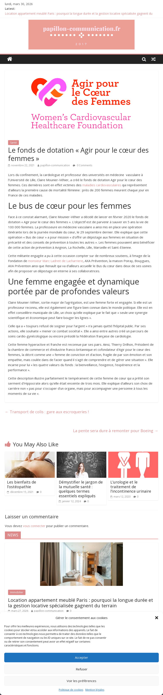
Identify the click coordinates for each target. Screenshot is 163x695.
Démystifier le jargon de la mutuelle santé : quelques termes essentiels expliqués (81, 488)
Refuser (81, 669)
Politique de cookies (71, 690)
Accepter (81, 657)
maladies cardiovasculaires (101, 185)
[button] (157, 618)
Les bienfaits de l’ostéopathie (21, 484)
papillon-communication (55, 165)
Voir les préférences (81, 681)
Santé (13, 142)
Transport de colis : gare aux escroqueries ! (47, 411)
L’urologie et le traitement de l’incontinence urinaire (130, 486)
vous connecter (34, 526)
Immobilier (16, 592)
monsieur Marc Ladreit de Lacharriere (55, 261)
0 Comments (82, 165)
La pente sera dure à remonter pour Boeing (115, 430)
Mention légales (94, 690)
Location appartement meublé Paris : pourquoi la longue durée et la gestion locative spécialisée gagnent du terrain (80, 603)
